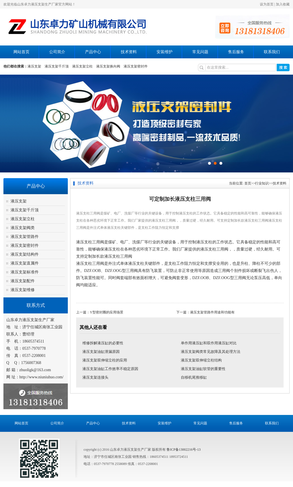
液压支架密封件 (136, 66)
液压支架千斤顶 (57, 66)
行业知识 (262, 183)
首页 (247, 183)
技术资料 (129, 52)
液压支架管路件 (25, 236)
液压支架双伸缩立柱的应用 (104, 360)
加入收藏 (283, 4)
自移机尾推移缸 (194, 377)
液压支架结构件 (25, 254)
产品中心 (93, 52)
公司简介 (57, 52)
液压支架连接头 (95, 377)
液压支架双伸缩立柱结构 (201, 360)
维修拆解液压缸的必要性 (102, 343)
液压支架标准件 (25, 272)
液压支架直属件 (25, 263)
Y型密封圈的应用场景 (106, 312)
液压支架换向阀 (108, 66)
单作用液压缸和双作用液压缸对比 (209, 343)
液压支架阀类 (23, 228)
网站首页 (21, 52)
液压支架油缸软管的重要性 (203, 369)
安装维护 (165, 52)
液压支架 (34, 66)
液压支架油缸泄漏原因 (101, 351)
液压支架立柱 (82, 66)
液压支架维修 (23, 290)
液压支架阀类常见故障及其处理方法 (210, 351)
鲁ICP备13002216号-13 (184, 450)
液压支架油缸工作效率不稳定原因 (110, 369)
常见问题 (200, 52)
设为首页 (267, 4)
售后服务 (236, 52)
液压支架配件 (23, 281)
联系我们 (272, 52)
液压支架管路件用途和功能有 (212, 312)
